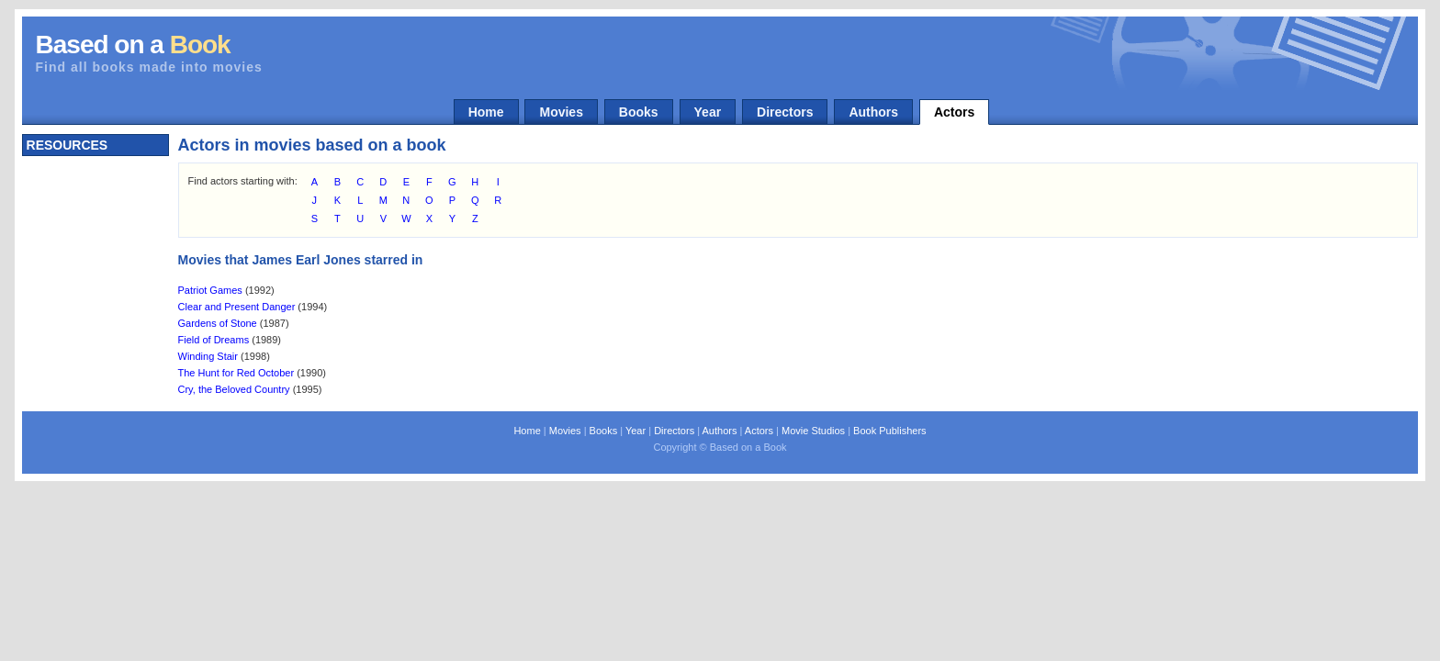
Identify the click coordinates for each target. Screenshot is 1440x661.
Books (638, 112)
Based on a (133, 44)
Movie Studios (813, 430)
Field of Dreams (214, 339)
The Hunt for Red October (236, 372)
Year (708, 112)
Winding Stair (208, 356)
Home (486, 112)
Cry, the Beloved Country (234, 389)
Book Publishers (890, 430)
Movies (560, 112)
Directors (785, 112)
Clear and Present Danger (237, 306)
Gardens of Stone (217, 323)
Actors (954, 112)
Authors (873, 112)
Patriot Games (210, 290)
